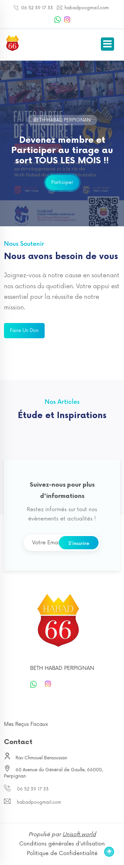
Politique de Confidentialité (62, 853)
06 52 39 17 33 (36, 8)
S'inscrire (78, 543)
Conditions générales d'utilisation (62, 843)
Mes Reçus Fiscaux (26, 724)
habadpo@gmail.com (86, 8)
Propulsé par (62, 834)
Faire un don (24, 330)
